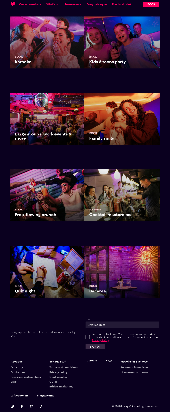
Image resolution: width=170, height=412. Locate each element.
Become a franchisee (134, 367)
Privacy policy (58, 372)
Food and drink (121, 4)
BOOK (151, 4)
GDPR (53, 381)
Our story (17, 367)
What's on (52, 4)
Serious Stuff (57, 361)
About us (17, 361)
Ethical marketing (61, 386)
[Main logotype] (13, 4)
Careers (92, 360)
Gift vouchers (20, 395)
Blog (13, 381)
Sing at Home (45, 395)
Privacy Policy (100, 340)
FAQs (108, 360)
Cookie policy (58, 377)
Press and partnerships (26, 377)
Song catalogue (97, 4)
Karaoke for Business (134, 361)
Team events (73, 4)
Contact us (18, 372)
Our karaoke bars (30, 4)
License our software (134, 372)
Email (88, 319)
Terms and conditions (63, 367)
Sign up (95, 346)
